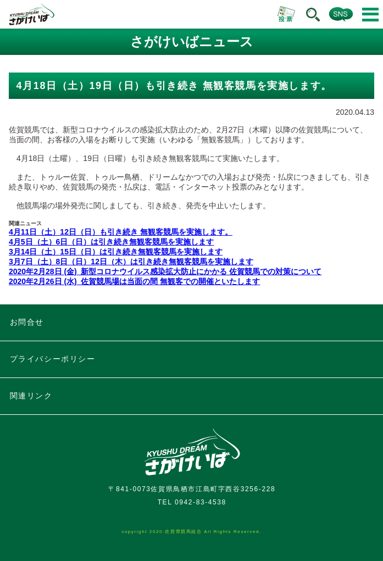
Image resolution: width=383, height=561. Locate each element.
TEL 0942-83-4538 (192, 502)
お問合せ (27, 322)
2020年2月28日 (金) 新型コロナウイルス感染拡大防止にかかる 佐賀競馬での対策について (165, 271)
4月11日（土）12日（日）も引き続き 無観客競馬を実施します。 (120, 231)
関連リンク (31, 395)
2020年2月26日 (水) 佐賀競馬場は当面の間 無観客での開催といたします (134, 281)
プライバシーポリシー (53, 358)
